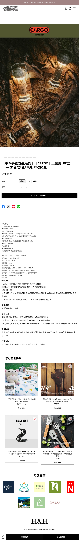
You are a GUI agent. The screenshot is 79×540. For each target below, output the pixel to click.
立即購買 (24, 537)
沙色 (28, 181)
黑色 (22, 181)
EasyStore (52, 529)
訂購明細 (23, 344)
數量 (3, 187)
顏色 (3, 181)
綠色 (35, 181)
